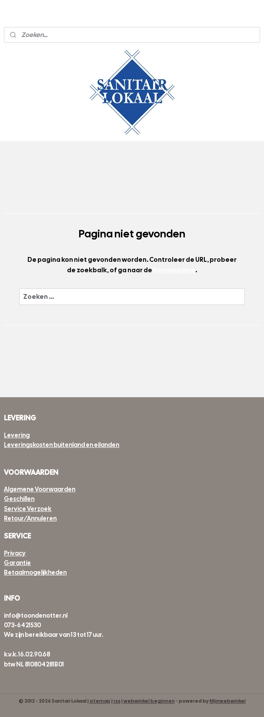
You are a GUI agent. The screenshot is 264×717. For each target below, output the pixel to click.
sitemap (100, 701)
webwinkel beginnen (149, 701)
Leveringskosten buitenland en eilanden (61, 445)
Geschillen (19, 499)
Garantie (17, 563)
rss (117, 701)
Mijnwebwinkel (228, 701)
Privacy (15, 553)
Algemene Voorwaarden (39, 489)
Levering (17, 435)
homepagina (174, 270)
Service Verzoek (27, 509)
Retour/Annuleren (30, 518)
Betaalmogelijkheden (35, 572)
